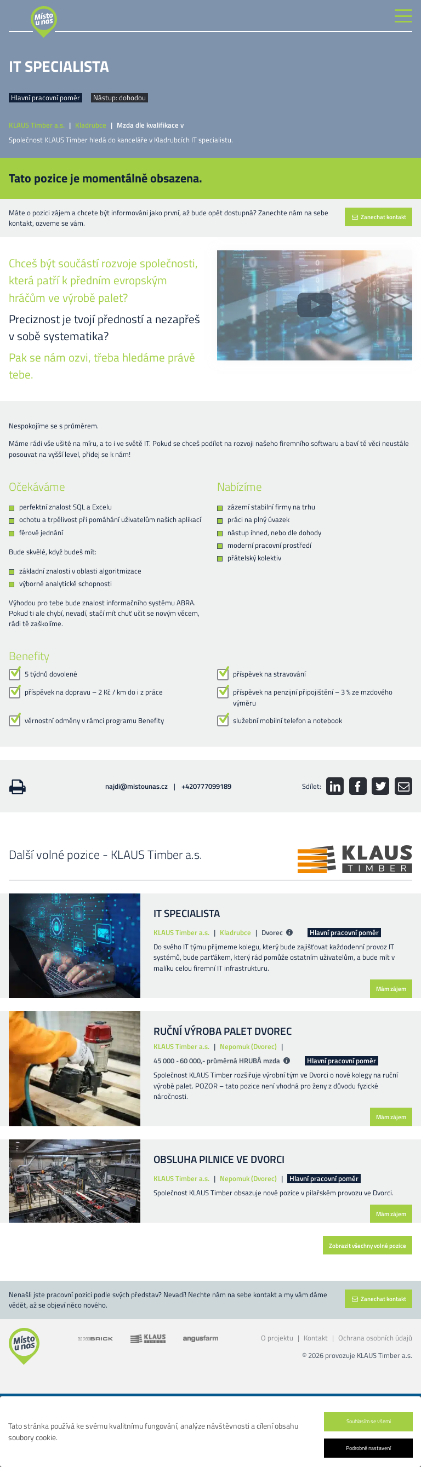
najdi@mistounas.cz (136, 786)
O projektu (277, 1337)
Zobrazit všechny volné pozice (367, 1245)
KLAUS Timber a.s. (37, 125)
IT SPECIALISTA (186, 913)
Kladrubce (90, 125)
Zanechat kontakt (378, 216)
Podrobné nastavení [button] (368, 1447)
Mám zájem (391, 988)
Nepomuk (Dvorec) (248, 1046)
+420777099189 (206, 786)
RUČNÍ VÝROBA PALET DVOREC (222, 1031)
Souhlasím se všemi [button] (368, 1421)
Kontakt (316, 1337)
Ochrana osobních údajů (375, 1337)
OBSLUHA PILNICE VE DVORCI (219, 1159)
